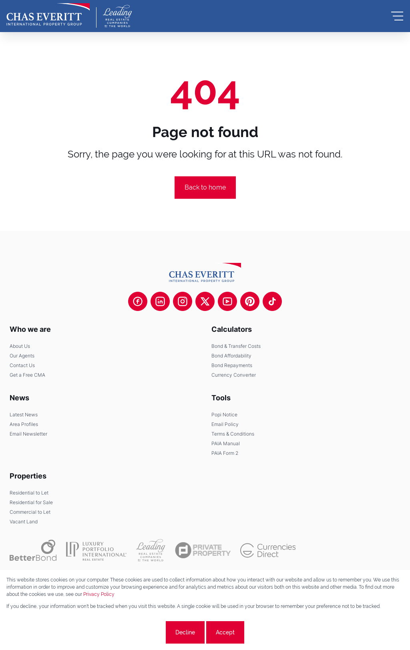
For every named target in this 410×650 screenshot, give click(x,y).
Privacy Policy (99, 594)
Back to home (205, 187)
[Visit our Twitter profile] (205, 301)
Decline (185, 632)
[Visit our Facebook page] (137, 301)
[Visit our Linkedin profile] (160, 301)
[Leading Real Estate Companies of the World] (117, 16)
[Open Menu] (397, 16)
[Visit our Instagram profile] (182, 301)
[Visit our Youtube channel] (227, 301)
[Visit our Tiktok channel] (272, 301)
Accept (225, 632)
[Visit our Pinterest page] (249, 301)
